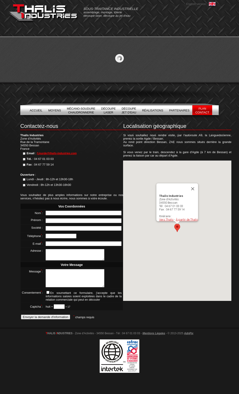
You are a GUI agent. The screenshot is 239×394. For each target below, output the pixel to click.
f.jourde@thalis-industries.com (57, 153)
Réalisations (152, 110)
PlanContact (202, 110)
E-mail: (38, 243)
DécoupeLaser (108, 110)
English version (196, 4)
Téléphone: (35, 236)
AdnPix (188, 338)
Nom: (39, 213)
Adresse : (36, 250)
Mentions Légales (153, 338)
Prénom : (37, 220)
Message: (36, 273)
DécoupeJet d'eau (129, 110)
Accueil (36, 110)
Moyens (54, 110)
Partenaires (179, 110)
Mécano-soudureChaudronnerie (81, 110)
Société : (37, 227)
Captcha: (36, 312)
